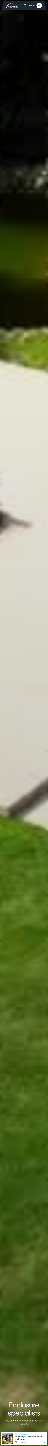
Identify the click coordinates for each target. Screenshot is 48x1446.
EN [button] (31, 5)
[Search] (25, 5)
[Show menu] (39, 5)
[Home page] (12, 5)
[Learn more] (43, 1442)
